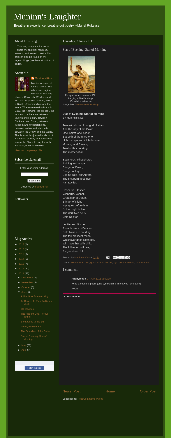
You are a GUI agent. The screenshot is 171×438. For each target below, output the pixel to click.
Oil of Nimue (27, 309)
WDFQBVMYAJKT (31, 326)
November (28, 282)
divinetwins (77, 262)
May (24, 345)
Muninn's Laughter (47, 16)
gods (93, 262)
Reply (75, 288)
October (26, 287)
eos (87, 262)
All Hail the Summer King (34, 296)
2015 (21, 254)
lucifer (100, 262)
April (24, 350)
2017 (21, 244)
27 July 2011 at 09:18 (99, 278)
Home (110, 391)
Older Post (148, 391)
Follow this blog (34, 368)
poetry (122, 262)
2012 (21, 268)
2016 (21, 249)
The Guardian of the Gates (35, 331)
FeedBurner (41, 186)
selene (130, 262)
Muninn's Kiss (43, 78)
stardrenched (143, 262)
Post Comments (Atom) (90, 398)
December (28, 277)
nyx (116, 262)
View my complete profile (28, 150)
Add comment (72, 296)
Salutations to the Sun (33, 321)
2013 (21, 263)
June (25, 292)
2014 (21, 258)
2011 (21, 273)
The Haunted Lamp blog (86, 104)
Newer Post (72, 391)
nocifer (108, 262)
